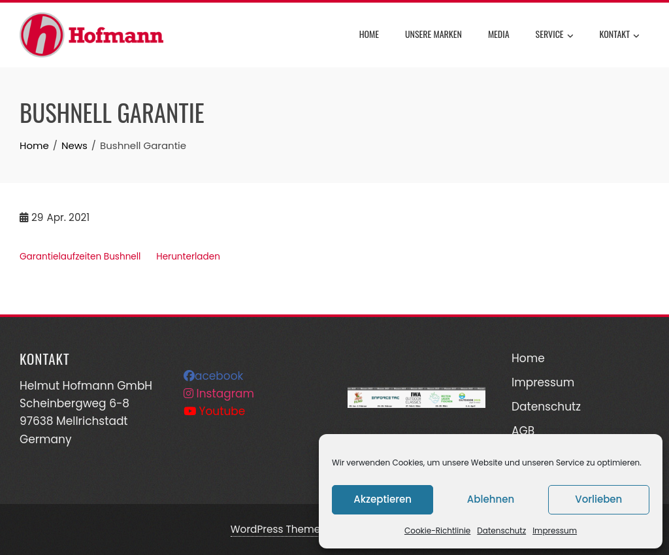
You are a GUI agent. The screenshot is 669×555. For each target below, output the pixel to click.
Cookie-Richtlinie (437, 530)
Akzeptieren (382, 499)
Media (499, 34)
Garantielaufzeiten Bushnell (80, 256)
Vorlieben (598, 499)
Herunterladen (188, 256)
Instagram (219, 393)
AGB (523, 431)
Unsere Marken (433, 34)
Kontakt (620, 35)
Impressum (554, 530)
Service (555, 35)
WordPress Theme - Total (293, 529)
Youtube (214, 411)
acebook (213, 376)
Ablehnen (490, 499)
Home (369, 34)
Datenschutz (501, 530)
